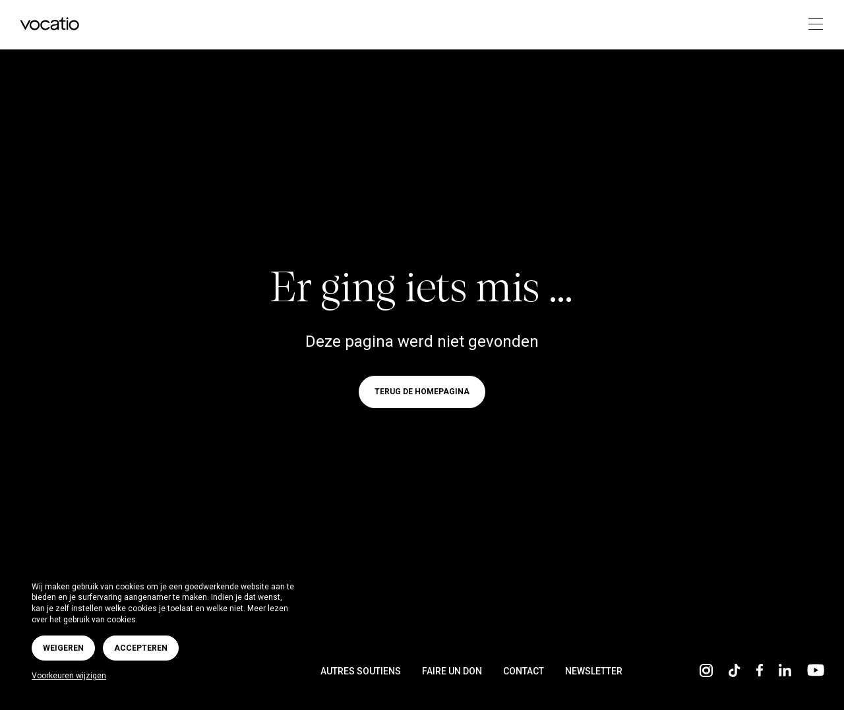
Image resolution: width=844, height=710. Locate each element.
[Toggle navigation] (811, 25)
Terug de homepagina (422, 392)
